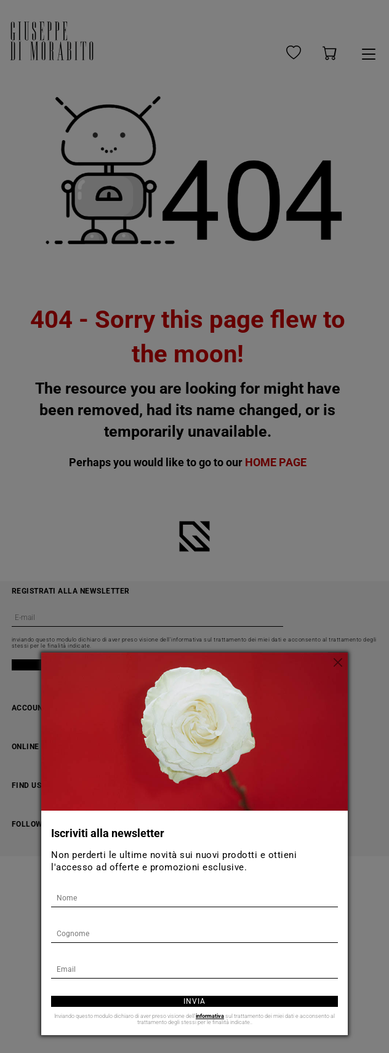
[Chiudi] (338, 662)
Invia (194, 1001)
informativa (210, 1016)
